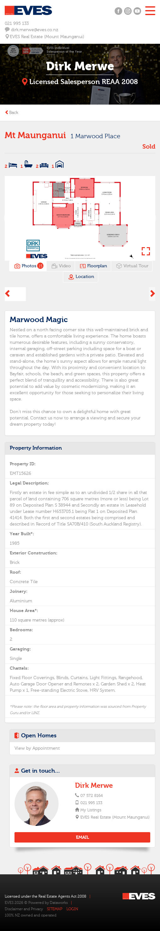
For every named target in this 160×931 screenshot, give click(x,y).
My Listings (90, 810)
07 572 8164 (91, 795)
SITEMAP (54, 909)
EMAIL (82, 837)
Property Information (36, 448)
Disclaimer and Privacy (24, 909)
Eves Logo (28, 10)
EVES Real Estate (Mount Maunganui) (115, 817)
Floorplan (93, 266)
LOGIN (72, 909)
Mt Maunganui (35, 135)
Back (11, 112)
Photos (28, 266)
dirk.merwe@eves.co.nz (31, 29)
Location (81, 277)
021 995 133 (17, 23)
